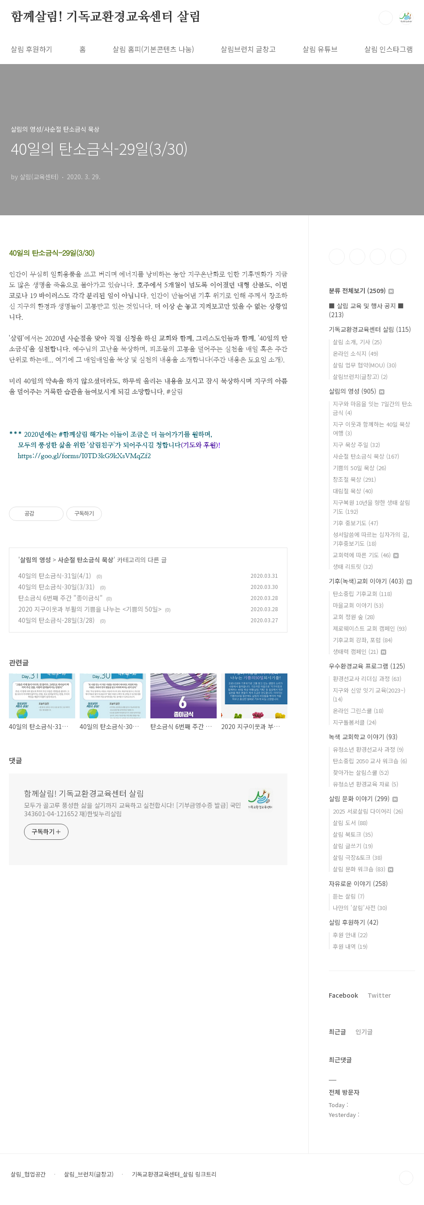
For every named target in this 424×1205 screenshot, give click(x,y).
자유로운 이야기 (358, 883)
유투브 (398, 257)
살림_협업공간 (28, 1174)
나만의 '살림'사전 (360, 907)
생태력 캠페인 (359, 651)
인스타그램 (357, 257)
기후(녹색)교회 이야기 (370, 580)
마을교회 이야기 (358, 605)
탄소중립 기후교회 (362, 593)
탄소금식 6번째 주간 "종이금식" (60, 597)
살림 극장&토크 (357, 857)
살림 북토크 (353, 834)
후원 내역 (350, 946)
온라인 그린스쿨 (358, 710)
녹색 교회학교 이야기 (363, 736)
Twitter (379, 995)
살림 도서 (350, 822)
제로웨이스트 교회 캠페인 (370, 628)
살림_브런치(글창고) (88, 1174)
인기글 (364, 1031)
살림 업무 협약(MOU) (364, 365)
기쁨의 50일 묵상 (359, 467)
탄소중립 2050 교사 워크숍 (370, 761)
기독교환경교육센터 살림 (370, 329)
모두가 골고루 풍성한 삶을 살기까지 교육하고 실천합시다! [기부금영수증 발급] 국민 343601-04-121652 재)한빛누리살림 (132, 809)
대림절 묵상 (353, 491)
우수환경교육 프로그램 (367, 665)
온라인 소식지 (355, 353)
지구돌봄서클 (354, 722)
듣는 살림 (348, 896)
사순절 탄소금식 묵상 (85, 559)
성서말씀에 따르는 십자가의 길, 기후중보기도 (371, 539)
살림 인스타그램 (388, 49)
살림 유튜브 (320, 49)
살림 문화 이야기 (363, 798)
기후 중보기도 (355, 523)
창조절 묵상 (354, 479)
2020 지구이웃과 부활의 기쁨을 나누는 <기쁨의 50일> (90, 609)
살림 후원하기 (31, 49)
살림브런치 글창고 (248, 49)
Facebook (343, 995)
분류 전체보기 (361, 290)
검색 (385, 17)
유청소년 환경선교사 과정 (368, 749)
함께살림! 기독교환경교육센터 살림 (106, 17)
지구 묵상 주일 (356, 444)
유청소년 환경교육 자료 (365, 784)
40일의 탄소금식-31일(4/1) (55, 575)
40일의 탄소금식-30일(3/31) (57, 586)
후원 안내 (350, 935)
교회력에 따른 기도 (366, 555)
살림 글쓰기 (353, 846)
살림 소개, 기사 (357, 342)
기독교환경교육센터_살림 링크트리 (174, 1174)
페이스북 (337, 257)
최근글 (337, 1031)
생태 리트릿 (353, 566)
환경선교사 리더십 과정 (367, 678)
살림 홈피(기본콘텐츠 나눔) (153, 49)
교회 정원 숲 (354, 617)
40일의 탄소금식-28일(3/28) (57, 620)
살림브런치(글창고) (360, 376)
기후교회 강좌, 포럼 (362, 640)
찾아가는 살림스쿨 (361, 772)
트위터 (378, 257)
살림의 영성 (35, 559)
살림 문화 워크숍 (363, 869)
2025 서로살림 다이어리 (368, 811)
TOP (406, 1178)
